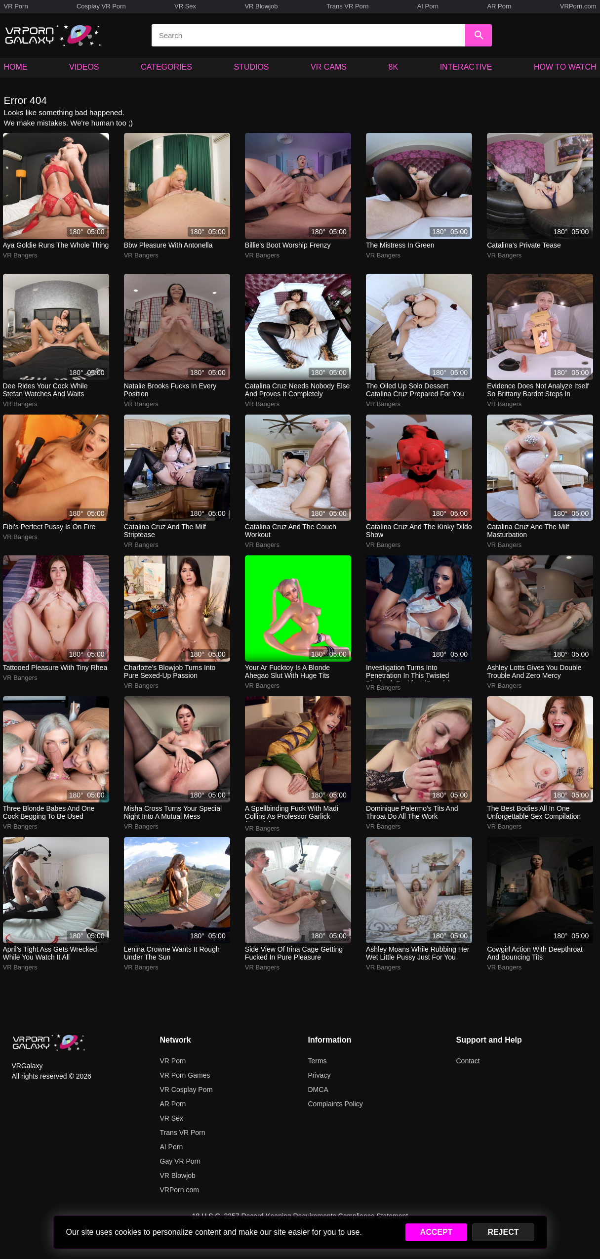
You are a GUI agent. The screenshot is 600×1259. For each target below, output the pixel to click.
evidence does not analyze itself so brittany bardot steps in (538, 390)
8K (394, 67)
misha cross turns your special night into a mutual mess (173, 812)
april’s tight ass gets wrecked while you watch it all (50, 953)
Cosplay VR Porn (101, 6)
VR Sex (185, 6)
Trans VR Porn (347, 6)
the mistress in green (400, 245)
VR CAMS (329, 67)
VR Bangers (20, 255)
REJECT (503, 1232)
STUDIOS (251, 67)
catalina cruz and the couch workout (290, 531)
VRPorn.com (578, 6)
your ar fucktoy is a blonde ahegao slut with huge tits (287, 671)
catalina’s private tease (524, 245)
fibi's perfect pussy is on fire (49, 527)
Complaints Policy (335, 1104)
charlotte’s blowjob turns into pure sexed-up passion (170, 671)
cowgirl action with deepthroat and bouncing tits (535, 953)
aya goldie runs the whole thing (56, 245)
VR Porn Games (185, 1075)
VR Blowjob (261, 6)
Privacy (319, 1075)
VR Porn (16, 6)
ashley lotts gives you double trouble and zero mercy (534, 671)
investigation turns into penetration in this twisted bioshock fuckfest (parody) (408, 672)
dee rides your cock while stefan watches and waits (45, 390)
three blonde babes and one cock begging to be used (49, 812)
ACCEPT (436, 1232)
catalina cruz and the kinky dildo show (419, 531)
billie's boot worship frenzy (288, 245)
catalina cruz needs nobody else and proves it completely (297, 390)
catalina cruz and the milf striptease (165, 531)
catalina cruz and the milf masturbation (528, 531)
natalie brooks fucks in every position (170, 390)
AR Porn (499, 6)
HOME (16, 67)
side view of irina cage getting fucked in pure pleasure (294, 953)
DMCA (318, 1089)
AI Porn (428, 6)
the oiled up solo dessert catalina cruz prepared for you (415, 390)
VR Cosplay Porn (186, 1089)
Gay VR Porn (180, 1161)
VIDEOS (84, 67)
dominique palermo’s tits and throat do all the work (412, 812)
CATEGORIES (166, 67)
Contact (468, 1061)
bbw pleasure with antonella (168, 245)
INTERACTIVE (466, 67)
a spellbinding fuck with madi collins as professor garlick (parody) (291, 813)
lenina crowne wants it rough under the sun (172, 953)
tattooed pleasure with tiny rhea (55, 667)
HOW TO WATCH (565, 67)
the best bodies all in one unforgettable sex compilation (534, 812)
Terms (317, 1061)
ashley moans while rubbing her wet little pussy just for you (417, 953)
